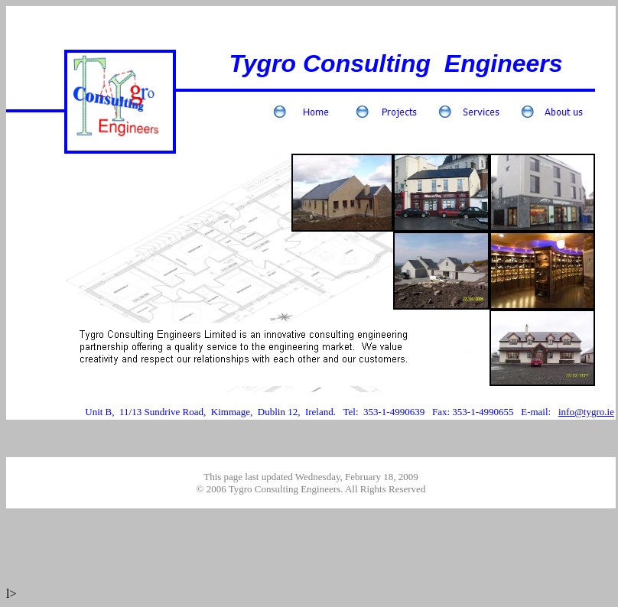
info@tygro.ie (586, 411)
